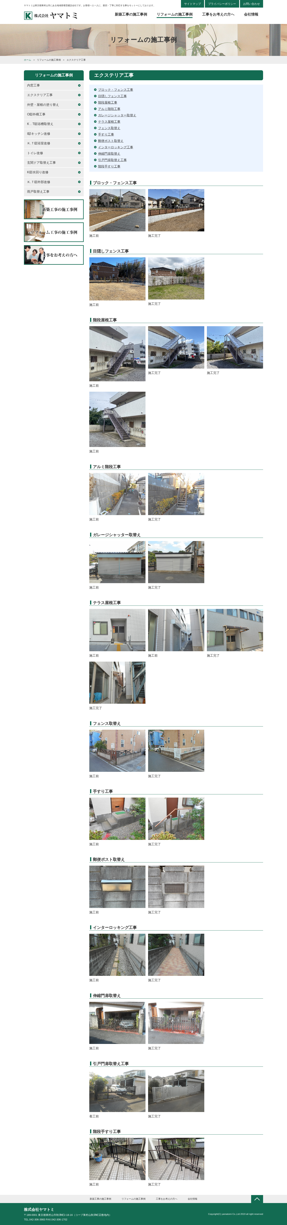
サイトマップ (192, 3)
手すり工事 (106, 134)
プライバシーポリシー (222, 3)
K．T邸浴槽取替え (40, 124)
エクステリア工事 (40, 95)
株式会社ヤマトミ (39, 1209)
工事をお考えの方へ (218, 14)
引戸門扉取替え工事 (112, 160)
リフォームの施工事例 (175, 14)
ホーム (27, 60)
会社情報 (251, 14)
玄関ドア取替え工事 (41, 162)
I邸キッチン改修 (38, 133)
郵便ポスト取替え (111, 141)
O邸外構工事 (36, 114)
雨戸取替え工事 (38, 191)
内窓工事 (33, 85)
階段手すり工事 (109, 166)
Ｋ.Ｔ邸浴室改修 (38, 143)
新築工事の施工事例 (131, 14)
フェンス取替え (109, 128)
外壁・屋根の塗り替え (43, 104)
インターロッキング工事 (115, 147)
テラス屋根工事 (109, 121)
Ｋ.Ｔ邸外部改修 (38, 182)
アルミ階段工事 (109, 109)
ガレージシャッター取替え (117, 115)
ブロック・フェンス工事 (115, 89)
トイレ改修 (35, 153)
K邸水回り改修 (37, 172)
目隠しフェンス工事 (112, 96)
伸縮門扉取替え (109, 153)
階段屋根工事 (107, 102)
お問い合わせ (251, 3)
